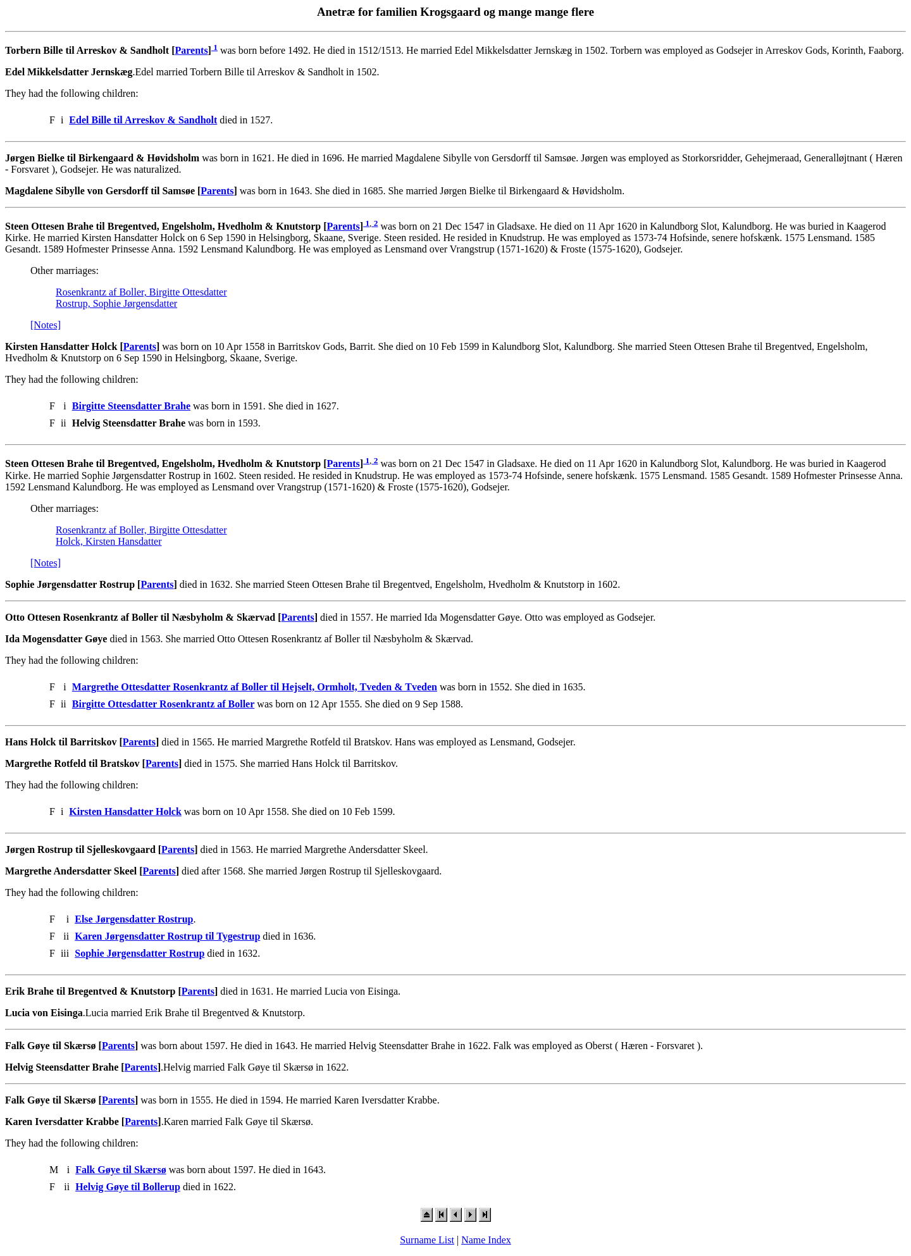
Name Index (486, 1239)
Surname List (427, 1239)
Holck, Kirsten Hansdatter (109, 541)
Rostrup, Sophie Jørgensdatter (116, 303)
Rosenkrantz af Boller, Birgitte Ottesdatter (141, 292)
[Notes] (45, 325)
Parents (191, 50)
